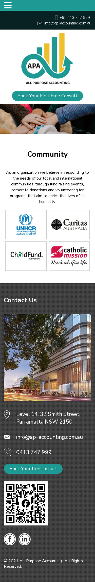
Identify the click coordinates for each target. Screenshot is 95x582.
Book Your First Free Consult (47, 96)
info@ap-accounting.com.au (49, 437)
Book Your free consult (33, 469)
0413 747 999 (34, 452)
